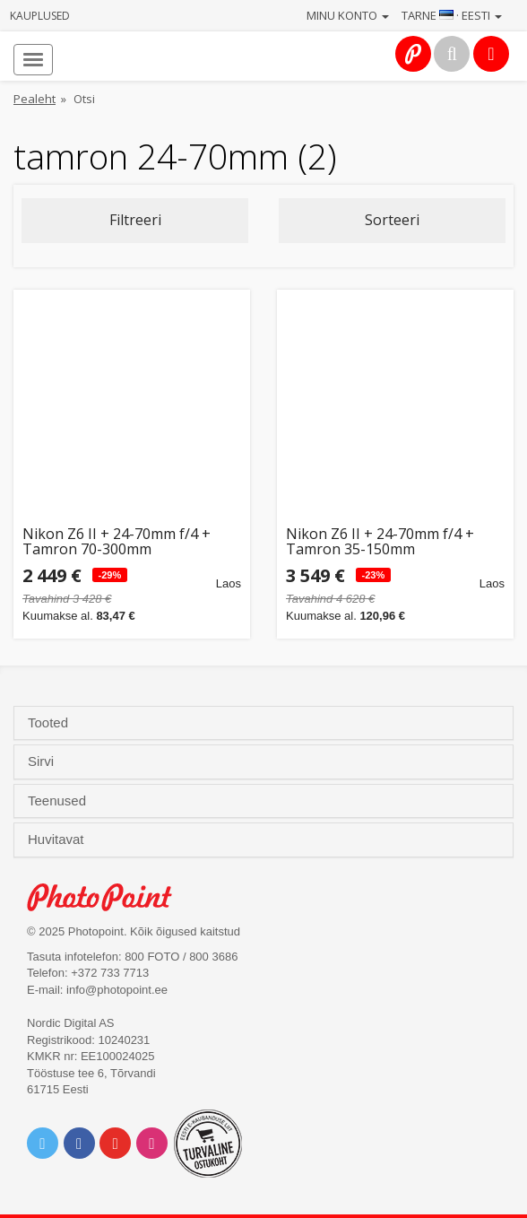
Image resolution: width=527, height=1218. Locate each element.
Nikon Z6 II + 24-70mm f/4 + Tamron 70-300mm (116, 542)
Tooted (50, 723)
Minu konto (348, 15)
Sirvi (42, 761)
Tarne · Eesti (452, 15)
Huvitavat (58, 839)
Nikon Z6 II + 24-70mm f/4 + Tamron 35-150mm (380, 542)
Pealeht (34, 99)
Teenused (59, 801)
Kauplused (40, 15)
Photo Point (109, 897)
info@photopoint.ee (117, 989)
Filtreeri (135, 220)
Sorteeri (392, 220)
